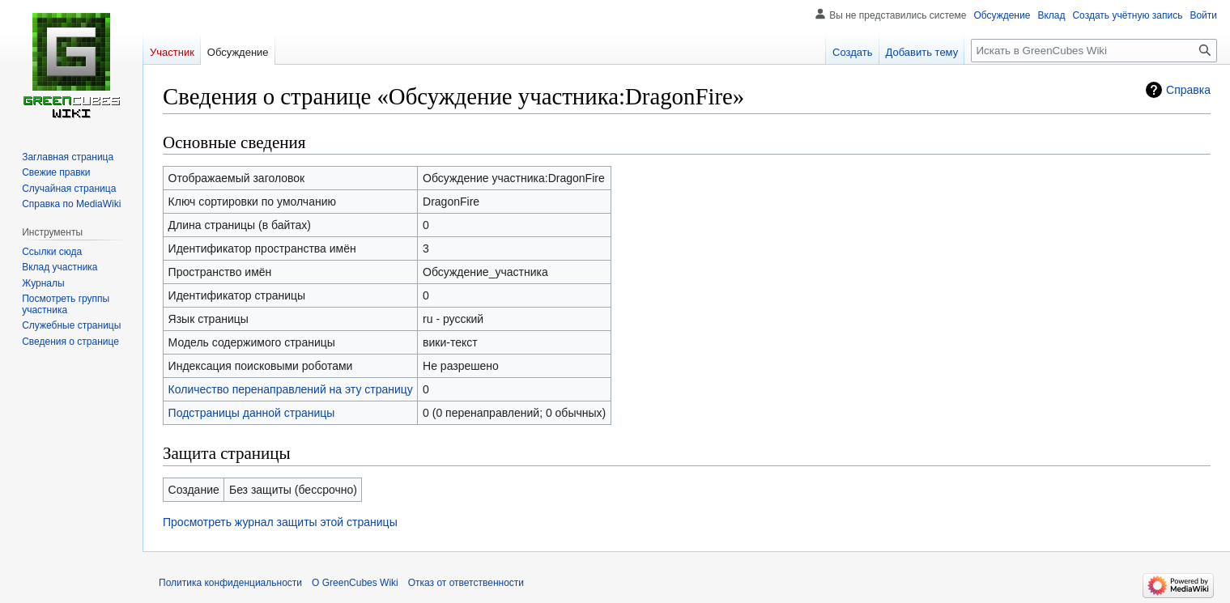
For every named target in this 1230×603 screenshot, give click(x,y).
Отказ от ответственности (466, 582)
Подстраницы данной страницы (251, 412)
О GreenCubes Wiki (355, 582)
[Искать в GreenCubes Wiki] (1094, 50)
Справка (1188, 89)
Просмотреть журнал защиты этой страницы (280, 522)
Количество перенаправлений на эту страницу (290, 389)
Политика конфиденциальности (230, 582)
